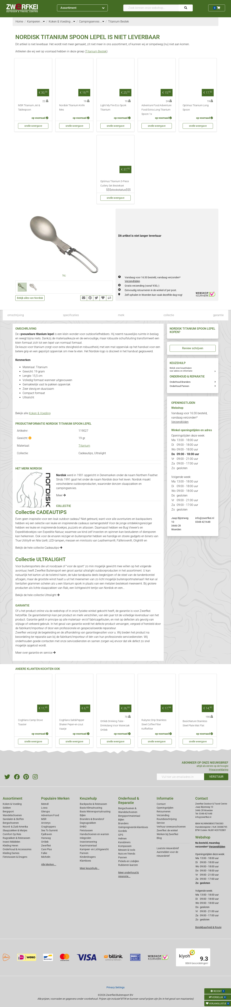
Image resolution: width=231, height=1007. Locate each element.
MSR (43, 819)
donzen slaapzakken (125, 483)
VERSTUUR (216, 776)
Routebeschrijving (167, 819)
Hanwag (46, 838)
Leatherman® (107, 540)
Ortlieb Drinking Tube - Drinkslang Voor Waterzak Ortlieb (115, 725)
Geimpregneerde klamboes (133, 827)
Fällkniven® (124, 540)
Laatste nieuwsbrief (168, 848)
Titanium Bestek (96, 51)
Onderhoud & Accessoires (17, 849)
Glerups (45, 811)
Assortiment (82, 8)
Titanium (84, 445)
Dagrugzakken (88, 822)
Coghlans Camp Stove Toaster (30, 722)
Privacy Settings (115, 987)
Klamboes (85, 860)
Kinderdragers (88, 856)
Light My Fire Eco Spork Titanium (113, 107)
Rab (65, 588)
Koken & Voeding (40, 413)
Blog (159, 838)
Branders (123, 823)
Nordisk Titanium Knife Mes (72, 107)
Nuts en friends (126, 853)
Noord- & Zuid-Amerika (15, 826)
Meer (61, 495)
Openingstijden (165, 807)
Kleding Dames (11, 853)
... (43, 21)
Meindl (45, 804)
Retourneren (164, 811)
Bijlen (83, 815)
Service (161, 822)
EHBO (83, 826)
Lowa (44, 807)
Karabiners (124, 842)
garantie (218, 315)
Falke (44, 853)
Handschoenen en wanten (94, 834)
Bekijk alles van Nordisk (30, 297)
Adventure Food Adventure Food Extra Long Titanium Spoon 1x (156, 110)
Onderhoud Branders (180, 382)
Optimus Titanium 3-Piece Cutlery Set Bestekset (114, 183)
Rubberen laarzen (128, 865)
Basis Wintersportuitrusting (95, 811)
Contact (161, 804)
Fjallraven (46, 834)
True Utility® (23, 540)
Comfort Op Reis (12, 834)
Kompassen (125, 846)
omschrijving (15, 315)
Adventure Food (50, 815)
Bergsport (8, 811)
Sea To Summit (49, 830)
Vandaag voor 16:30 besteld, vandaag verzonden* (189, 418)
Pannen (122, 857)
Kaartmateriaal (88, 845)
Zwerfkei (46, 845)
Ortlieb (45, 841)
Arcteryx (46, 822)
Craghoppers (48, 826)
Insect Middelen (11, 841)
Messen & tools (126, 849)
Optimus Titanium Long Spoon (196, 107)
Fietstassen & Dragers (15, 856)
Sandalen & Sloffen (13, 819)
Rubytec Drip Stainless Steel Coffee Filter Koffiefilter (153, 724)
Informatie (165, 798)
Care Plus (46, 849)
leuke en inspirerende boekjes (48, 527)
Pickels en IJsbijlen (128, 861)
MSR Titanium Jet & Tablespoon (29, 107)
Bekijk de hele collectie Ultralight (37, 595)
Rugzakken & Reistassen (16, 838)
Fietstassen (86, 830)
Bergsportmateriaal (129, 815)
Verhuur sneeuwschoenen (171, 826)
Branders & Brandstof (92, 819)
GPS (120, 834)
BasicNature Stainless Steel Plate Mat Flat (195, 723)
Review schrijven (192, 348)
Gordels (122, 831)
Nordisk (109, 588)
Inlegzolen (85, 838)
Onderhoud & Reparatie (128, 800)
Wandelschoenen (12, 815)
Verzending (163, 815)
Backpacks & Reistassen (93, 804)
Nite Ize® (42, 540)
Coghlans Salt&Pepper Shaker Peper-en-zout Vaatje (71, 724)
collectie (169, 315)
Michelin (45, 856)
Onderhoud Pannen (179, 386)
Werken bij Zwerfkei (167, 834)
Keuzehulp (88, 798)
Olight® (138, 540)
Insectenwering (88, 841)
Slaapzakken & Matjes (15, 830)
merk (121, 315)
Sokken (7, 807)
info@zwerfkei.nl (204, 518)
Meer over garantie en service (35, 652)
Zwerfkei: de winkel (167, 830)
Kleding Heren (10, 845)
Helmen (122, 838)
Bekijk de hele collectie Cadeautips (38, 547)
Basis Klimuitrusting (91, 807)
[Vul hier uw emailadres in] (180, 776)
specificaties (71, 315)
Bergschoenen (11, 822)
